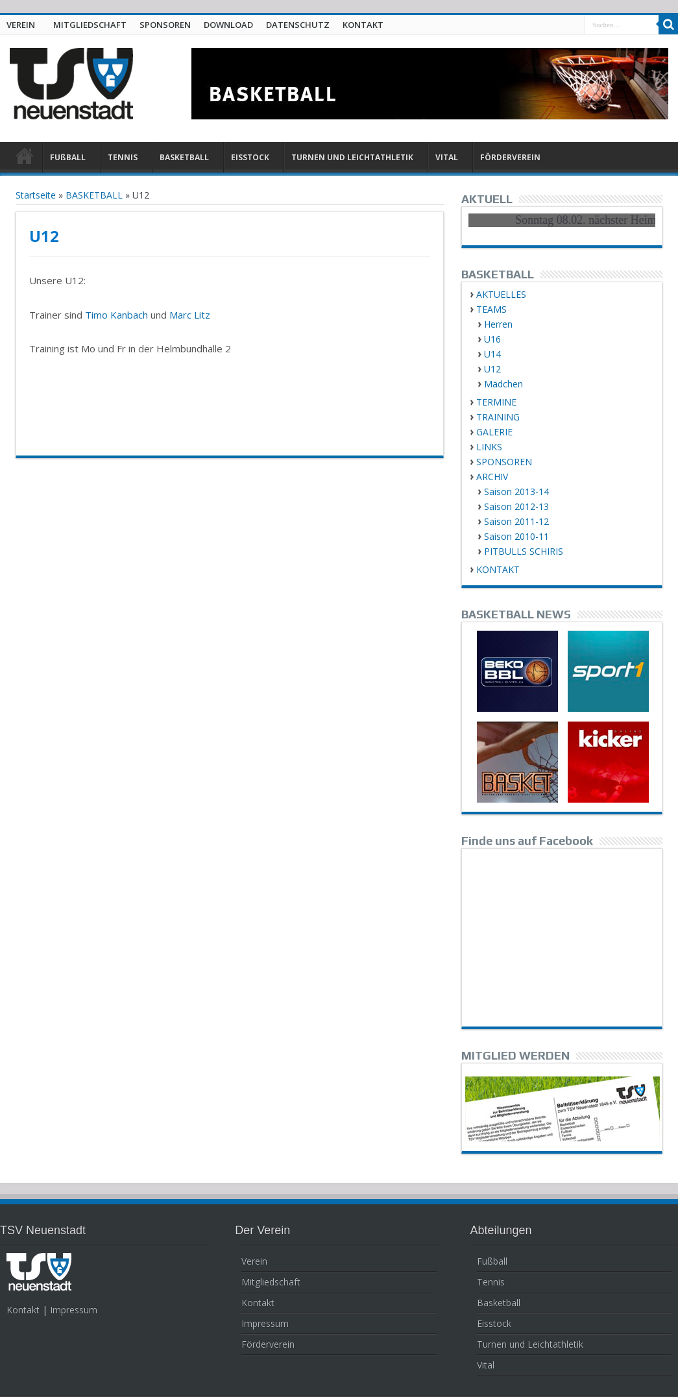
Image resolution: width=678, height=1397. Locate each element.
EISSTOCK (250, 157)
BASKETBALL (184, 157)
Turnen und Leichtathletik (530, 1344)
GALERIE (494, 432)
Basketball (498, 1302)
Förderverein (268, 1344)
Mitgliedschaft (270, 1282)
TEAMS (491, 309)
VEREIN (20, 24)
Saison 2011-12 (516, 521)
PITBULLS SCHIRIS (523, 551)
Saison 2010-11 (516, 536)
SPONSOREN (165, 24)
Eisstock (494, 1323)
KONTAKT (363, 24)
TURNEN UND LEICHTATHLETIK (352, 157)
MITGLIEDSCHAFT (90, 24)
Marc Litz (189, 314)
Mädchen (503, 384)
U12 (492, 369)
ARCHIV (492, 476)
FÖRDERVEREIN (510, 157)
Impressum (73, 1310)
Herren (498, 324)
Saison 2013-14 (516, 491)
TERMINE (496, 402)
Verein (254, 1261)
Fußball (492, 1261)
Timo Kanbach (116, 314)
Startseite (36, 195)
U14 (492, 354)
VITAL (446, 157)
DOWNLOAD (228, 24)
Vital (485, 1365)
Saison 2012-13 (516, 506)
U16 (492, 339)
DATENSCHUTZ (298, 24)
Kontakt (23, 1310)
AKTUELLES (501, 294)
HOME (24, 159)
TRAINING (498, 417)
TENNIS (123, 157)
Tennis (491, 1282)
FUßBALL (68, 157)
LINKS (489, 447)
